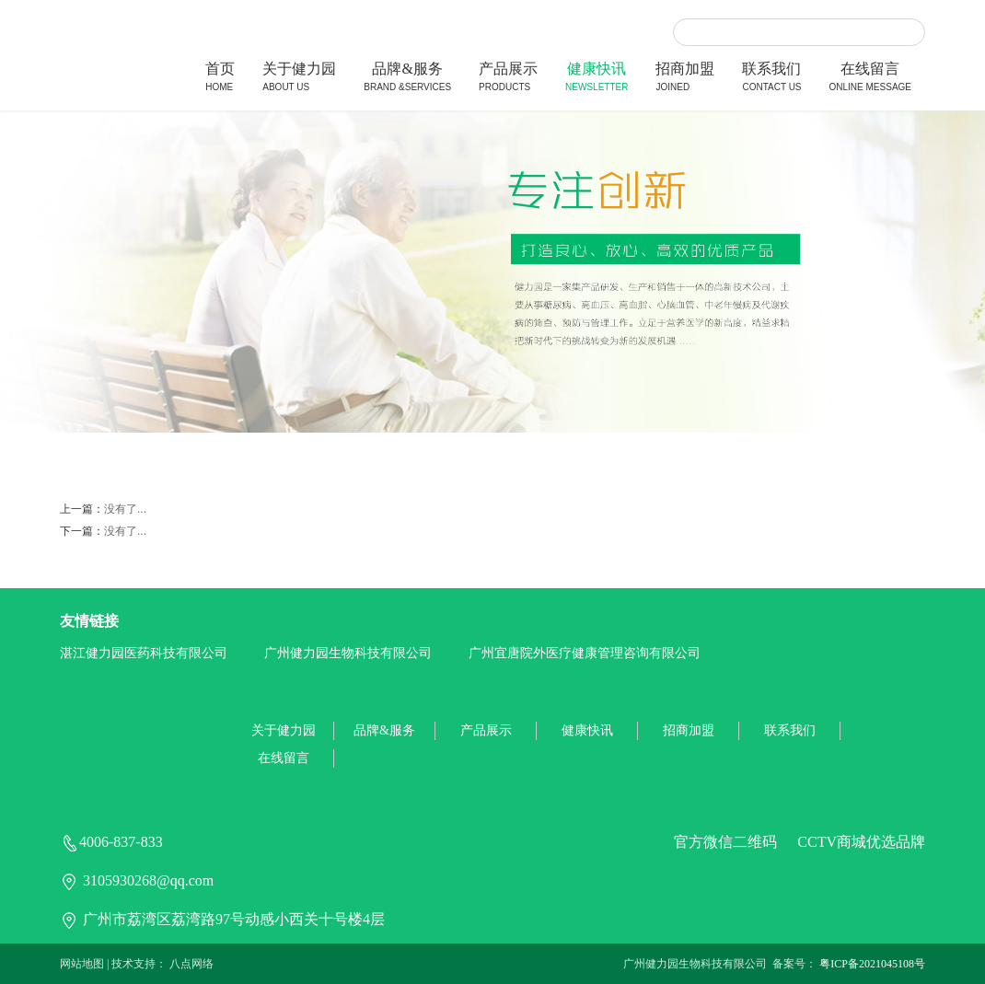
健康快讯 (596, 79)
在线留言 (870, 79)
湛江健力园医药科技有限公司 (143, 653)
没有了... (125, 509)
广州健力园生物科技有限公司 (348, 653)
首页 (220, 79)
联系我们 (771, 79)
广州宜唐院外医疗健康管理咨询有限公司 (585, 653)
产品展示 (508, 79)
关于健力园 (299, 79)
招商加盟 (684, 79)
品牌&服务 (407, 79)
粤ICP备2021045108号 (872, 963)
